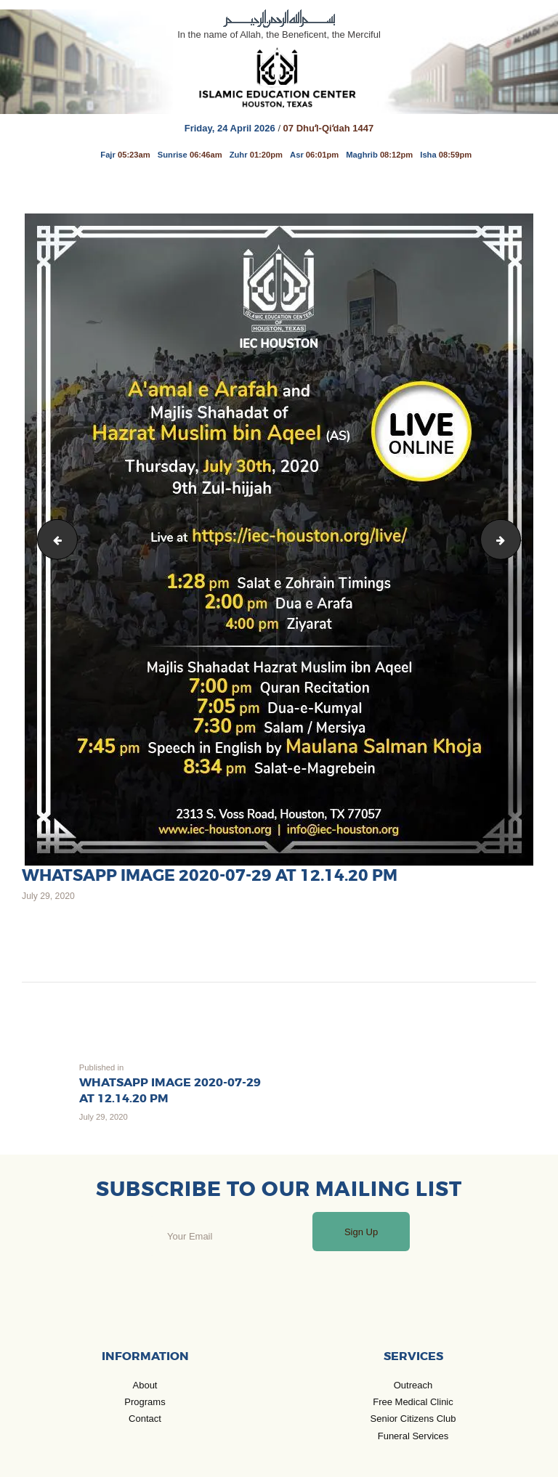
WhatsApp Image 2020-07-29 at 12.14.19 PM (515, 539)
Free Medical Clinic (413, 1401)
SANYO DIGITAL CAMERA (53, 539)
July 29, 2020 (48, 896)
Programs (144, 1401)
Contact (145, 1418)
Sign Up (361, 1231)
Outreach (413, 1385)
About (145, 1385)
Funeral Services (413, 1436)
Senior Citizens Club (413, 1418)
